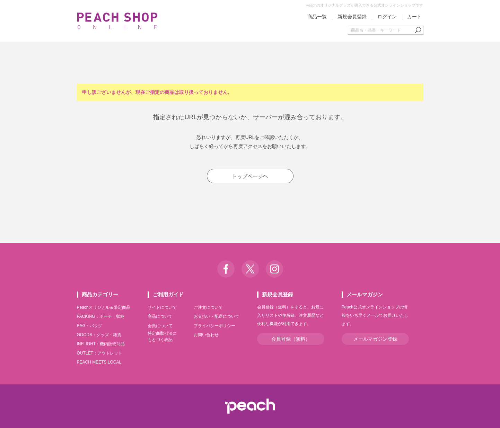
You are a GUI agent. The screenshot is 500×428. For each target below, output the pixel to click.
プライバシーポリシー (214, 325)
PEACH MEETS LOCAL (99, 362)
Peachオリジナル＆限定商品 (103, 307)
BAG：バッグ (89, 325)
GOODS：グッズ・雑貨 (99, 334)
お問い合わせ (206, 334)
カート (414, 16)
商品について (160, 316)
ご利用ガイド (168, 294)
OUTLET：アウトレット (99, 353)
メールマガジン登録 (375, 339)
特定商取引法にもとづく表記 (162, 336)
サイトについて (162, 307)
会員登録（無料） (290, 339)
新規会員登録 (352, 16)
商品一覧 (317, 16)
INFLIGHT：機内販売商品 (101, 343)
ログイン (387, 16)
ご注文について (208, 307)
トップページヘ (250, 176)
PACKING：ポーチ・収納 (100, 316)
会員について (160, 325)
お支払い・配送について (216, 316)
